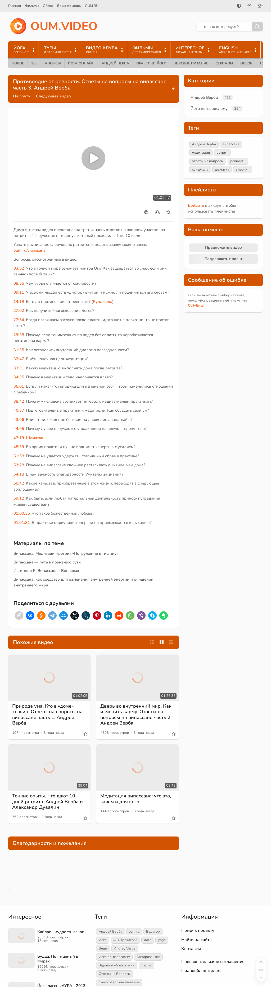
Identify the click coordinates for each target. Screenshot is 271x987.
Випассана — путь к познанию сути (47, 562)
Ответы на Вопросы (114, 973)
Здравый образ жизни (117, 965)
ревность (237, 161)
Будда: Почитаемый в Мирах (57, 959)
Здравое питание (191, 63)
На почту (21, 96)
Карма (146, 965)
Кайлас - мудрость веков (60, 931)
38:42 (18, 401)
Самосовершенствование (119, 982)
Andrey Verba (125, 948)
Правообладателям (201, 971)
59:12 (18, 498)
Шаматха (34, 437)
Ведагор (153, 931)
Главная (14, 5)
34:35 (18, 377)
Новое (18, 63)
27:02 (18, 310)
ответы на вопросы (208, 161)
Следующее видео (53, 96)
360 (34, 63)
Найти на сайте (196, 940)
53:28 (18, 465)
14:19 (18, 301)
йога (147, 940)
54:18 (18, 474)
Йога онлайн (81, 63)
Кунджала (102, 301)
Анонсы (53, 63)
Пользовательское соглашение (213, 962)
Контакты (191, 949)
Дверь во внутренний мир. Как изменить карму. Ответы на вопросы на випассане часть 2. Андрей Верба (135, 714)
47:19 (18, 437)
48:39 (18, 446)
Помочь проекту (197, 930)
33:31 (18, 368)
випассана (231, 144)
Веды (103, 948)
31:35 (18, 349)
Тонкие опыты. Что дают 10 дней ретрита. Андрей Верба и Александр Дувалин (47, 801)
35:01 (18, 386)
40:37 (18, 410)
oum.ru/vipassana (29, 250)
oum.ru (134, 931)
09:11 (18, 292)
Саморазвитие (148, 957)
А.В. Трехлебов (125, 940)
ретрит (222, 152)
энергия (242, 169)
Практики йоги (151, 63)
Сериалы (224, 63)
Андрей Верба (115, 63)
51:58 (18, 456)
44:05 (18, 428)
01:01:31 (21, 522)
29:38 (18, 334)
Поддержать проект (223, 258)
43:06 (18, 419)
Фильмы (32, 5)
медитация (201, 152)
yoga (162, 940)
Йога (103, 940)
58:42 (18, 483)
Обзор (48, 5)
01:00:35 (21, 513)
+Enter (196, 305)
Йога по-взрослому (209, 108)
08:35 (18, 283)
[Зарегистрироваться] (260, 6)
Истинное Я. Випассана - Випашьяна (48, 570)
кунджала (200, 169)
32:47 (18, 358)
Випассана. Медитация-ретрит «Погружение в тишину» (65, 553)
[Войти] (249, 6)
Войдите (196, 205)
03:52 (18, 268)
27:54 (18, 319)
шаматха (222, 169)
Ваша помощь (69, 5)
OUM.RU (91, 5)
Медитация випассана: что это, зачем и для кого (135, 799)
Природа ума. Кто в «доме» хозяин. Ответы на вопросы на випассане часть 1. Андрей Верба (47, 714)
